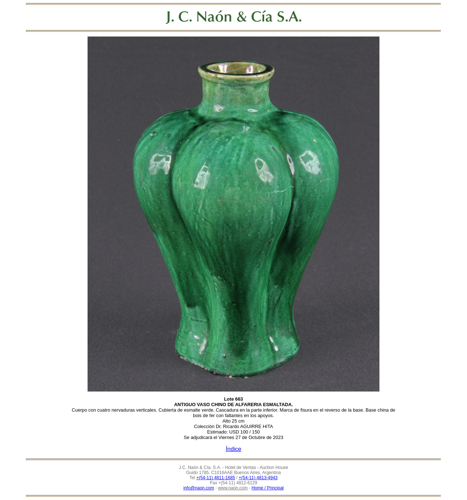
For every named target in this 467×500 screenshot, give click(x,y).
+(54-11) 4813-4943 (258, 477)
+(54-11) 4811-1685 (215, 477)
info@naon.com (199, 488)
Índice (234, 449)
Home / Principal (267, 488)
